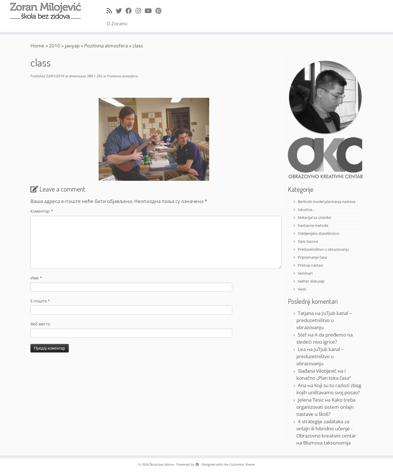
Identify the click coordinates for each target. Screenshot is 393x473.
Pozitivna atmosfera (106, 45)
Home (37, 45)
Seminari (305, 273)
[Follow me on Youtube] (150, 10)
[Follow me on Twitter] (121, 10)
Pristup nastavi (310, 265)
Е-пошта (40, 301)
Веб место (40, 324)
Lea (302, 349)
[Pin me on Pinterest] (160, 10)
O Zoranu (117, 23)
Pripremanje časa (312, 257)
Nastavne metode (313, 225)
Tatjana (306, 313)
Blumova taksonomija (327, 442)
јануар (72, 45)
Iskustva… (306, 209)
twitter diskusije (311, 281)
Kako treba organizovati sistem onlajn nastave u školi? (325, 407)
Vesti (302, 289)
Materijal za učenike (314, 217)
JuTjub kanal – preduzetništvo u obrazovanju (324, 320)
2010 (54, 45)
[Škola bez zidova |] (45, 11)
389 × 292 (94, 76)
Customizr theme (242, 464)
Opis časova (308, 241)
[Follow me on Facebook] (131, 10)
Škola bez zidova (161, 464)
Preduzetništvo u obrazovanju (323, 249)
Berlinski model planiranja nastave (326, 201)
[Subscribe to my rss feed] (111, 10)
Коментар (41, 211)
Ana (302, 385)
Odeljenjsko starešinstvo (318, 233)
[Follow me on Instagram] (140, 10)
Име (36, 278)
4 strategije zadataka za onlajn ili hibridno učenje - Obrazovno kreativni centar (326, 428)
